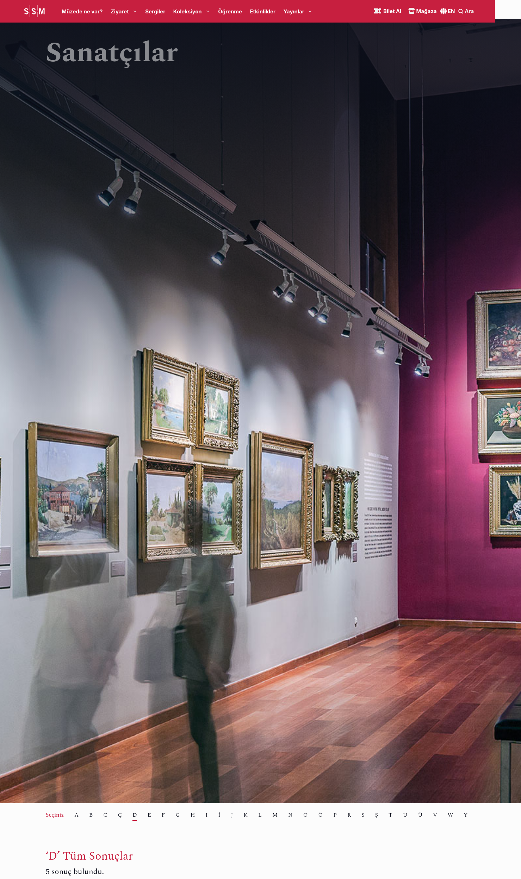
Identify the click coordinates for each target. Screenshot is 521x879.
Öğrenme (230, 11)
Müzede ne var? (82, 11)
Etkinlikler (262, 11)
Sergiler (155, 11)
